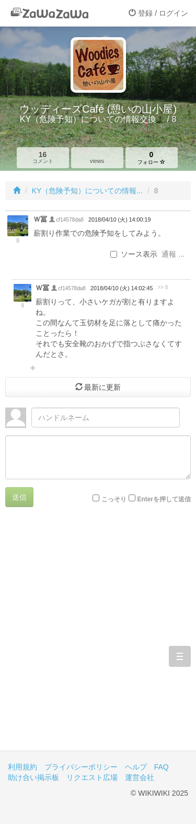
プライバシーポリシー (81, 767)
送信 (19, 497)
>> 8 (162, 287)
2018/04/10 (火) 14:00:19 (119, 219)
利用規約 (22, 767)
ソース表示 (133, 254)
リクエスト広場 (92, 777)
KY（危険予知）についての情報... (87, 190)
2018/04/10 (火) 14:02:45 (121, 288)
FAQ (161, 767)
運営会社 (139, 777)
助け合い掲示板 (33, 777)
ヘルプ (136, 767)
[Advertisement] (98, 637)
